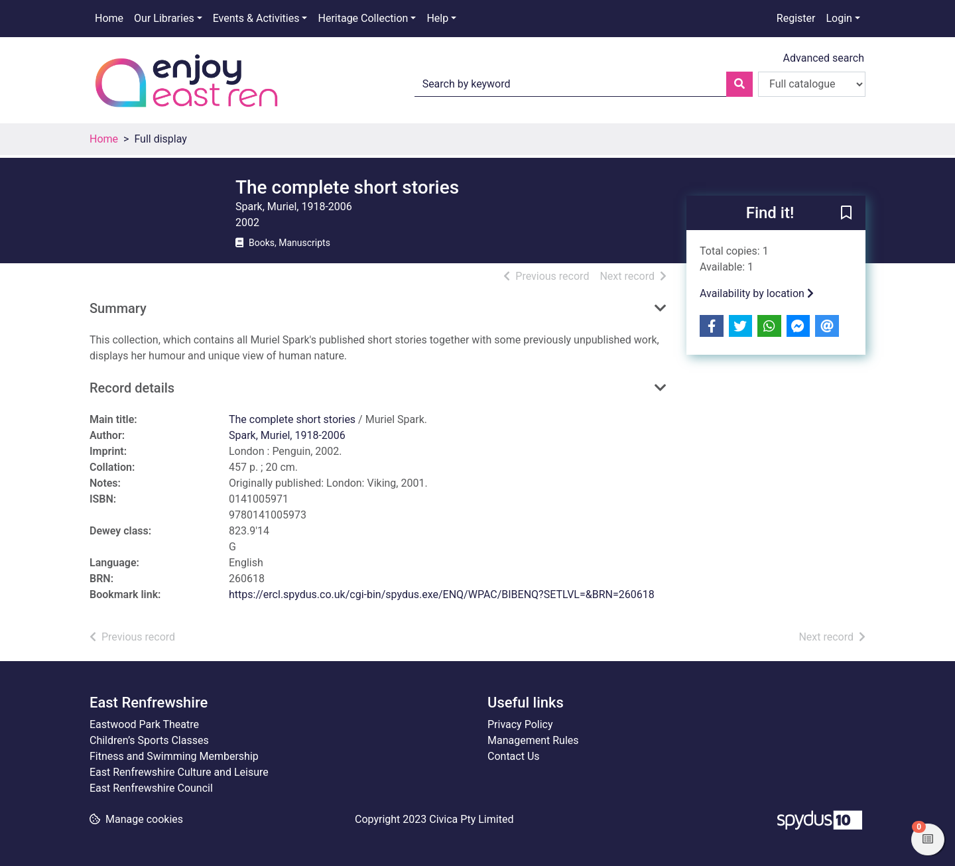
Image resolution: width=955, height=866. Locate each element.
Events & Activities (256, 18)
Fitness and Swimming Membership (174, 756)
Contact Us (513, 756)
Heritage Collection (363, 18)
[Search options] (811, 84)
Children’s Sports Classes (149, 740)
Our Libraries (164, 18)
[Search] (739, 84)
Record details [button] (132, 388)
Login (839, 18)
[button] (846, 213)
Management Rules (533, 740)
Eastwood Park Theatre (144, 724)
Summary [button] (118, 308)
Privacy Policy (520, 724)
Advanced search (823, 58)
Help (437, 18)
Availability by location (757, 293)
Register (796, 18)
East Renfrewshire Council (151, 788)
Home (109, 18)
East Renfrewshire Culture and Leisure (179, 772)
